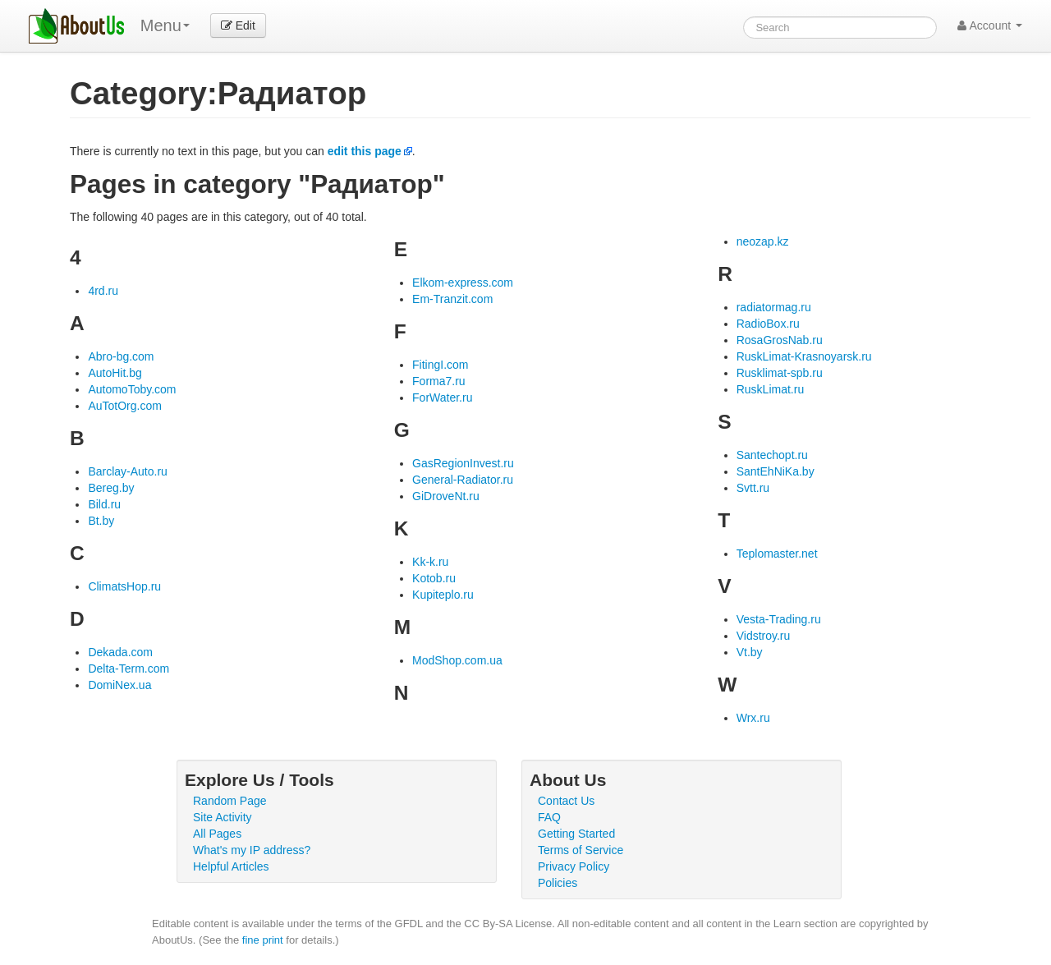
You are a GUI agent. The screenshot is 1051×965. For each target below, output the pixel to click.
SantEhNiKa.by (776, 471)
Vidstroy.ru (764, 635)
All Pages (217, 833)
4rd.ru (103, 290)
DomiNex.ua (119, 685)
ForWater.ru (442, 397)
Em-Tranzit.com (452, 299)
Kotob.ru (434, 578)
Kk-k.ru (430, 561)
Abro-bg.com (121, 356)
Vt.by (750, 652)
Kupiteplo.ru (443, 594)
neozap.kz (763, 241)
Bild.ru (104, 504)
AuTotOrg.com (124, 405)
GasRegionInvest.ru (463, 463)
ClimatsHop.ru (124, 586)
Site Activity (222, 817)
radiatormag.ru (774, 307)
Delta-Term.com (128, 668)
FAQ (549, 817)
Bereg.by (111, 487)
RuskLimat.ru (770, 389)
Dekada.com (120, 652)
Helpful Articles (231, 866)
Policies (557, 882)
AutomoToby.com (132, 389)
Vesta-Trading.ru (779, 619)
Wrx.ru (753, 717)
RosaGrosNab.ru (780, 340)
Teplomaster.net (777, 553)
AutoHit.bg (114, 372)
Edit (238, 25)
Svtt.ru (753, 487)
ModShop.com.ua (457, 660)
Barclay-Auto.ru (127, 471)
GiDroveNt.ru (446, 496)
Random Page (230, 800)
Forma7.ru (439, 381)
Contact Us (566, 800)
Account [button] (989, 25)
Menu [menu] (165, 25)
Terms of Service (580, 850)
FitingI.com (440, 364)
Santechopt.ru (772, 455)
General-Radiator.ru (462, 479)
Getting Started (576, 833)
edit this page (365, 151)
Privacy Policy (573, 866)
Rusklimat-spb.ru (780, 372)
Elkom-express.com (462, 282)
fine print (262, 940)
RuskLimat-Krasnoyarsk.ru (804, 356)
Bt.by (101, 520)
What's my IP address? (251, 850)
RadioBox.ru (768, 323)
